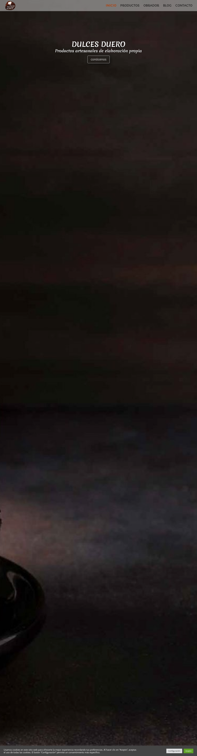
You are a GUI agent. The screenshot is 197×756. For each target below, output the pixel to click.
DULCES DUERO (98, 48)
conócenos (98, 63)
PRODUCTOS (129, 6)
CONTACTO (183, 6)
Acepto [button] (188, 751)
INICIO (111, 6)
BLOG (167, 6)
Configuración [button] (174, 751)
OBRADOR (151, 6)
